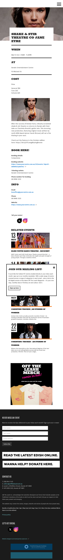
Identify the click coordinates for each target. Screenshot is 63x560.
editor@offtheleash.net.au (13, 484)
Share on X (19, 220)
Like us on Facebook (4, 529)
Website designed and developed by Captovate (15, 539)
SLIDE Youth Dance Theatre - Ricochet (30, 251)
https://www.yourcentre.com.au (23, 204)
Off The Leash (15, 3)
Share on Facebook (13, 220)
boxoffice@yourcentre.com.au (22, 192)
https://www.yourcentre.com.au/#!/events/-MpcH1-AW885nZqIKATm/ (30, 165)
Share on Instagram (25, 220)
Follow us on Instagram (16, 529)
